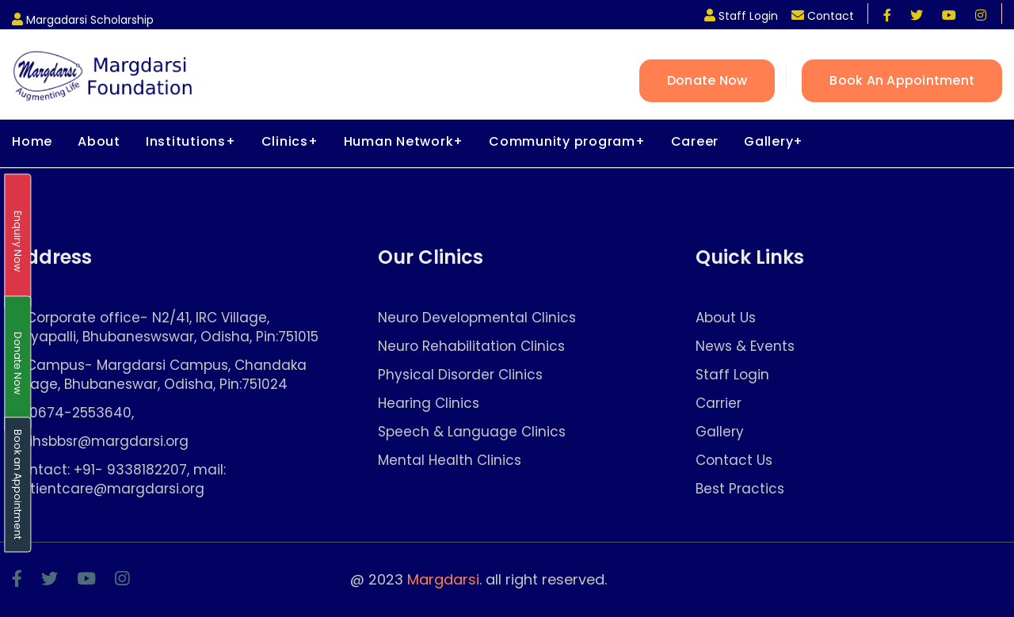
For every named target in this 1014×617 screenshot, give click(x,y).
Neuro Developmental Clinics (477, 318)
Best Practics (740, 489)
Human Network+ (404, 141)
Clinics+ (289, 141)
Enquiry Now (18, 241)
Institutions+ (191, 141)
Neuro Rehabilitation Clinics (471, 346)
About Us (726, 318)
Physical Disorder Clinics (460, 375)
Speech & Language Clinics (472, 432)
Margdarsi (443, 579)
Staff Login (732, 375)
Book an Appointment (901, 80)
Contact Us (734, 460)
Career (695, 141)
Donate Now (707, 80)
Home (32, 141)
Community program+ (567, 141)
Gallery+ (773, 141)
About (99, 141)
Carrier (718, 403)
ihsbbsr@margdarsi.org (109, 441)
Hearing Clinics (428, 403)
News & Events (745, 346)
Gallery (720, 432)
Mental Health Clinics (449, 460)
